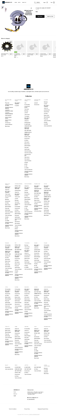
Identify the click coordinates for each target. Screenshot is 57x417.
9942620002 (32, 399)
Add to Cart (50, 16)
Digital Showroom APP (34, 414)
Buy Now (40, 16)
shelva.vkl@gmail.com (33, 397)
